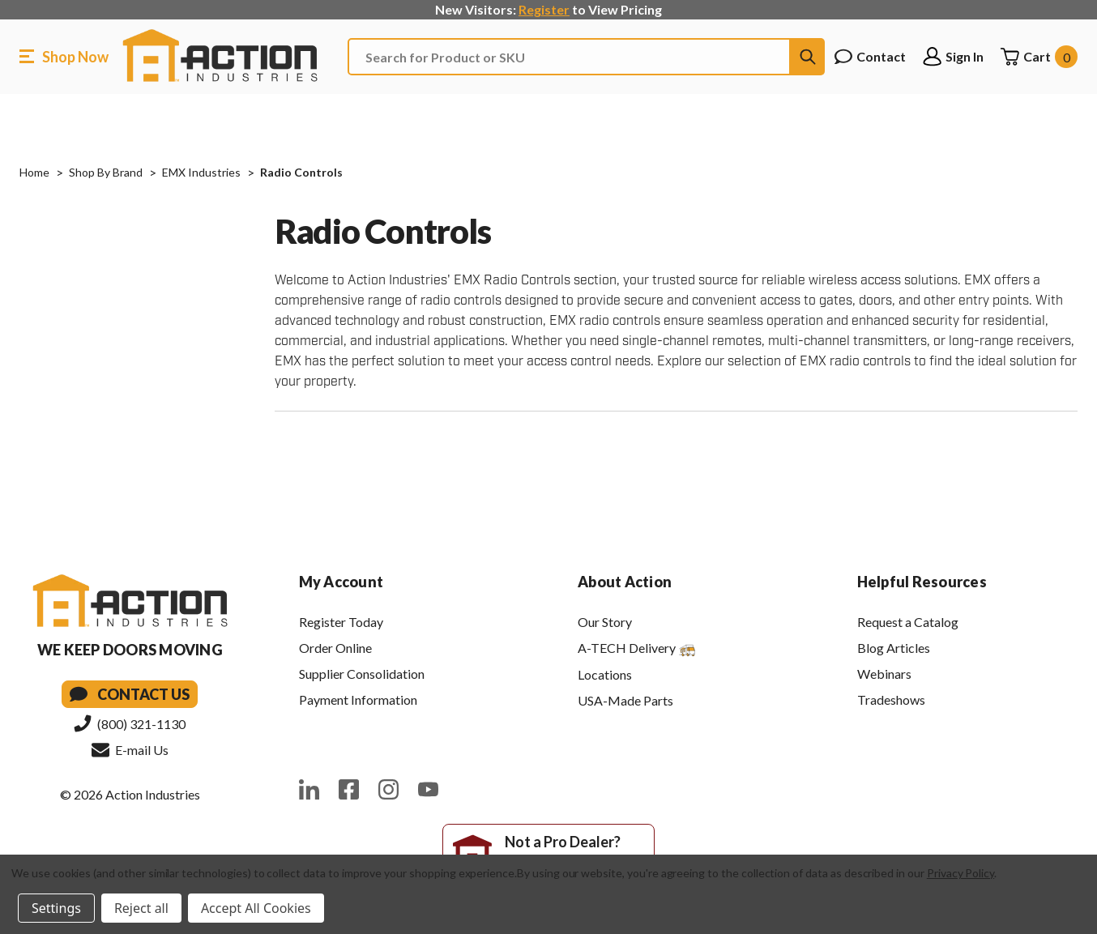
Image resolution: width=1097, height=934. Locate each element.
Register (544, 9)
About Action (625, 582)
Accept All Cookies (256, 908)
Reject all (141, 908)
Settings (56, 908)
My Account (341, 582)
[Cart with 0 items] (1039, 56)
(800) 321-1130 (130, 723)
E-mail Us (130, 749)
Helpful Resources (922, 582)
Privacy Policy (960, 873)
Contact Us (130, 694)
